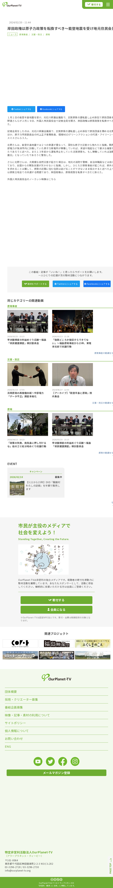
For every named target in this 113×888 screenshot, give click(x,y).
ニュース (12, 34)
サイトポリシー (15, 723)
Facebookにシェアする (51, 109)
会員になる (56, 609)
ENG (8, 746)
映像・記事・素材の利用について (27, 715)
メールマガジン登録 (56, 773)
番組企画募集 (14, 707)
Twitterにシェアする (21, 109)
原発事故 (23, 34)
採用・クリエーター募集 (21, 699)
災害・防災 (36, 34)
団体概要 (11, 691)
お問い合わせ (14, 738)
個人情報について (17, 731)
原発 (48, 34)
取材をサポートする (35, 283)
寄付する (94, 4)
